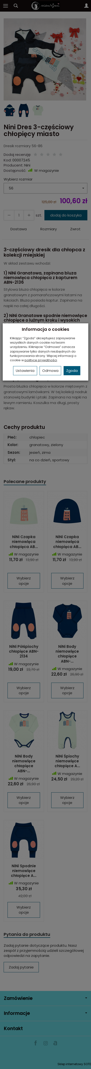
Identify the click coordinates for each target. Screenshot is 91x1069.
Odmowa (50, 370)
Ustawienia (25, 370)
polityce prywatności (41, 360)
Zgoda (72, 370)
